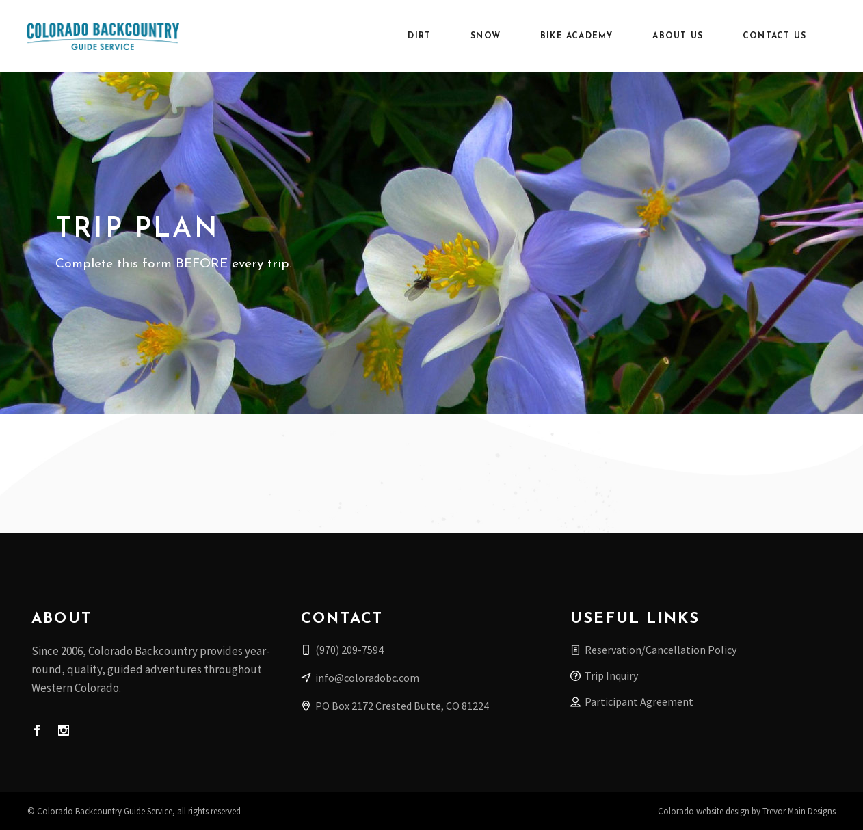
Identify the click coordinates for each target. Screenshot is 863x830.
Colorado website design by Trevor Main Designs (747, 811)
